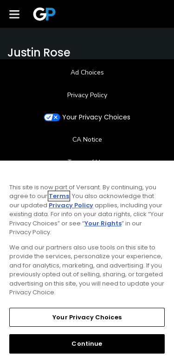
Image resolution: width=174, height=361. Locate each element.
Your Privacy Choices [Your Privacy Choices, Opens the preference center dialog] (87, 317)
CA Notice (87, 139)
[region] (87, 261)
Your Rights (103, 223)
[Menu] (14, 14)
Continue (86, 343)
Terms (59, 196)
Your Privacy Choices (96, 117)
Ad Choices (87, 72)
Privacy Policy (87, 95)
